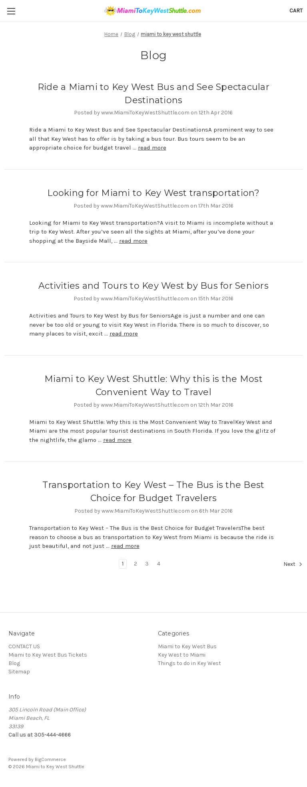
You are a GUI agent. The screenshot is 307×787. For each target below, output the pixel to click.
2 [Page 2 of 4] (135, 563)
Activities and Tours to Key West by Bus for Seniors (153, 285)
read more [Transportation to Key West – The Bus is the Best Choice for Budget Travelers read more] (125, 545)
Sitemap (19, 671)
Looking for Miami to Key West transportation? (153, 193)
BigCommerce (50, 759)
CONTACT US (24, 646)
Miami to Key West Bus (187, 646)
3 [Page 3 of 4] (147, 563)
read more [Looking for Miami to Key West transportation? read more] (133, 240)
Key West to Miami (181, 654)
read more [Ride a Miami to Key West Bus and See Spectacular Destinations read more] (152, 147)
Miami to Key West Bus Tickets (47, 654)
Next (293, 564)
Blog (14, 663)
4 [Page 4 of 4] (158, 563)
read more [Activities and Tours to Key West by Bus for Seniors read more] (124, 333)
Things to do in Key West (189, 663)
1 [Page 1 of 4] (123, 563)
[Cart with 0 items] (296, 10)
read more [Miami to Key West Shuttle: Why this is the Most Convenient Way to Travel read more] (117, 439)
